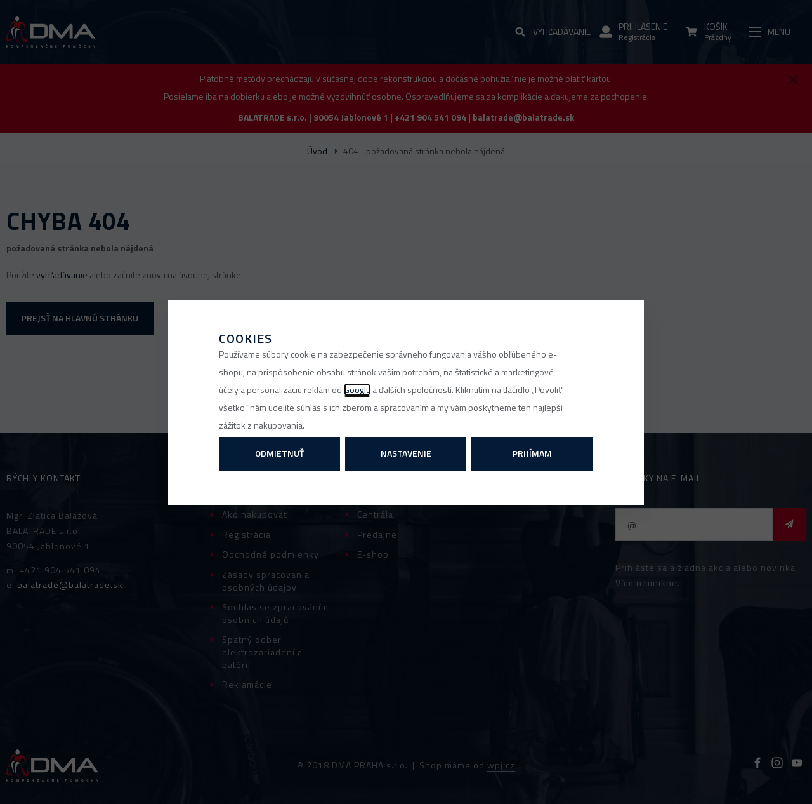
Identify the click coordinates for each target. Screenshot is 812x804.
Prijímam (532, 453)
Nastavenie (406, 453)
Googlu (357, 389)
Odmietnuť (279, 453)
